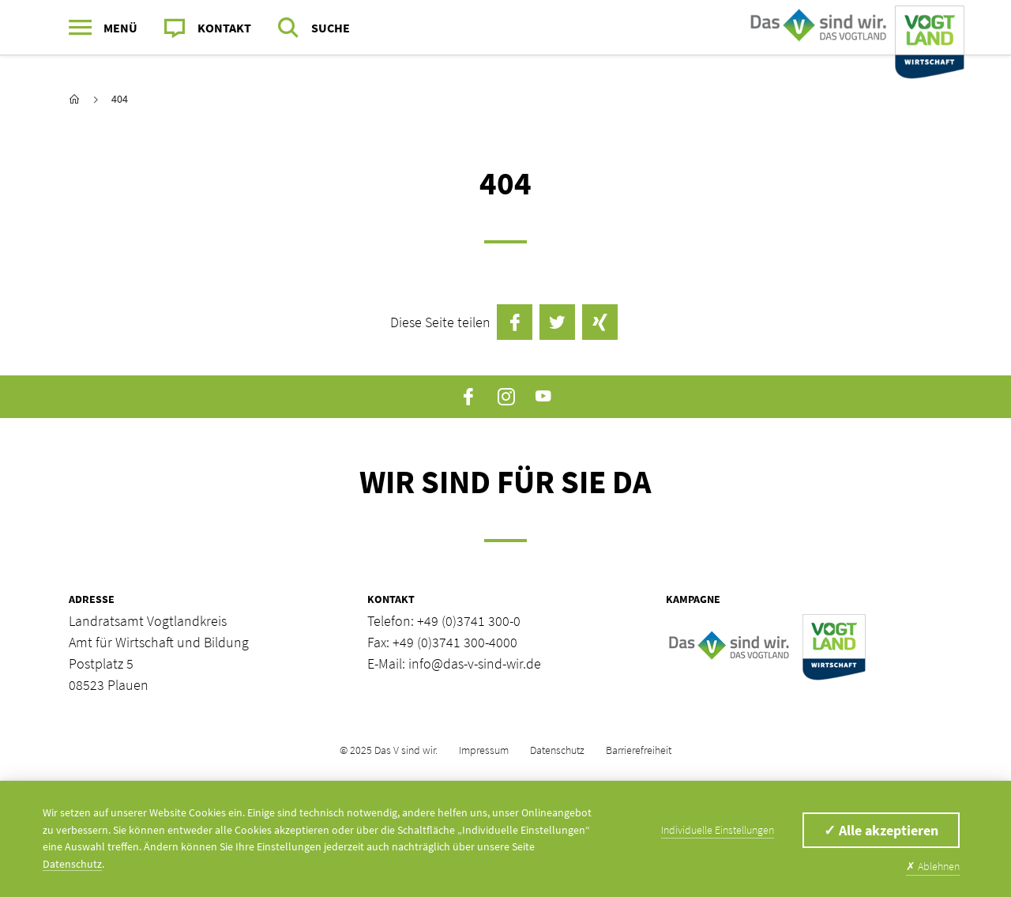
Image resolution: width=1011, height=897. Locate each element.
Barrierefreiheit (638, 750)
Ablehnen (933, 866)
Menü (120, 28)
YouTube (543, 397)
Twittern (557, 322)
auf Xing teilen (600, 322)
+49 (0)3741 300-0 (469, 621)
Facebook (469, 397)
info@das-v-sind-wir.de (474, 663)
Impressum (484, 750)
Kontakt (224, 28)
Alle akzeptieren (881, 830)
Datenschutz (557, 750)
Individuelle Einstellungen (717, 830)
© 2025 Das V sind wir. (389, 750)
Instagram (506, 397)
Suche (330, 28)
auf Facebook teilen (514, 322)
